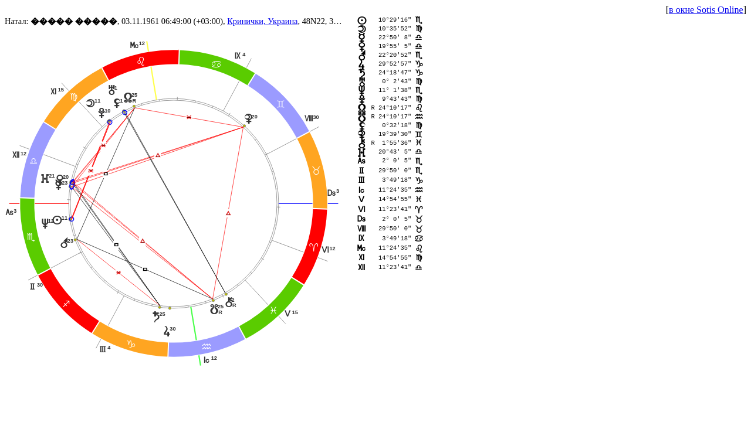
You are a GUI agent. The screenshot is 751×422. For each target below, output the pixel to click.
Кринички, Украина (262, 21)
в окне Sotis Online (706, 10)
